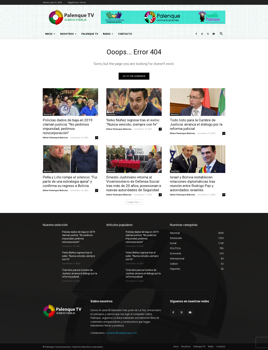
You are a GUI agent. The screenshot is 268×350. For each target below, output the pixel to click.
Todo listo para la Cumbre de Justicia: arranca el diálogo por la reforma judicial (196, 124)
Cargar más (134, 202)
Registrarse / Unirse (77, 2)
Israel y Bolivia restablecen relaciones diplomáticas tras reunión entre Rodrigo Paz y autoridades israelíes (192, 183)
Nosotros (68, 33)
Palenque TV (89, 33)
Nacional (47, 114)
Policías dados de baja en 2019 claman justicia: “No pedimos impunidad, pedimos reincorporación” (67, 126)
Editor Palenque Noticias (55, 137)
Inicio (50, 33)
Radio (108, 33)
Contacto (125, 33)
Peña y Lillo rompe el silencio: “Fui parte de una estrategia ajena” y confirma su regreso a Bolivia (70, 181)
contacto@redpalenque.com (121, 332)
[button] (221, 34)
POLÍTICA (175, 171)
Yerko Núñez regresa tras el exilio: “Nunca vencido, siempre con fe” (133, 122)
